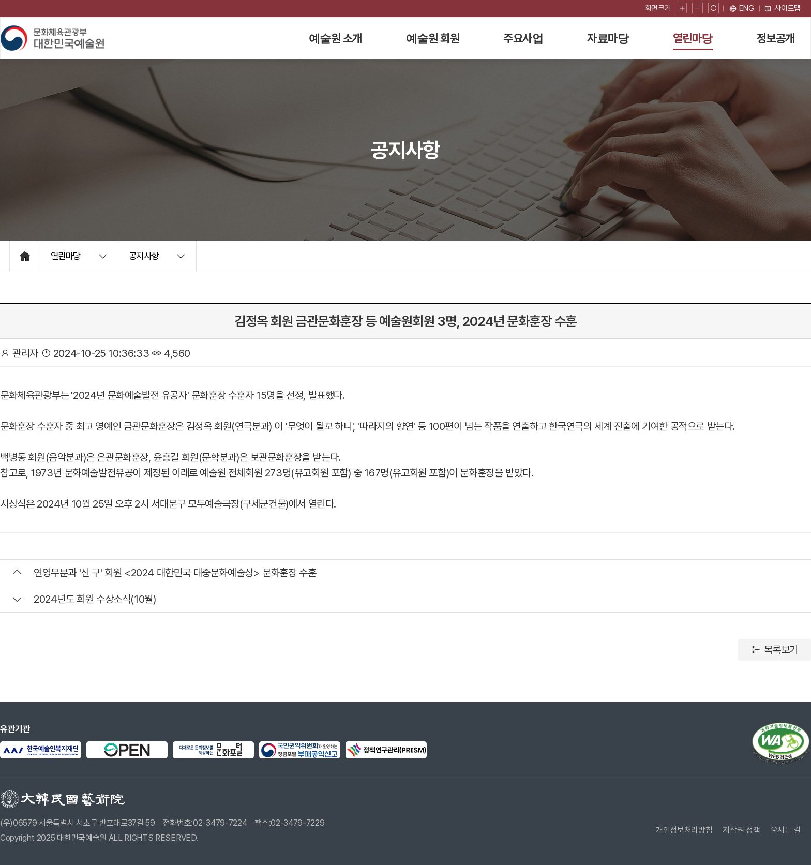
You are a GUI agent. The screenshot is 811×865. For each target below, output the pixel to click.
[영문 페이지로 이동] (741, 8)
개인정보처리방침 (684, 830)
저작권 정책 (741, 830)
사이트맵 (782, 8)
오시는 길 (786, 830)
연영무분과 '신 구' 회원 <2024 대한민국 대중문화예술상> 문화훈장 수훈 (175, 572)
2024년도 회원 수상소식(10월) (95, 599)
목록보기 (774, 650)
